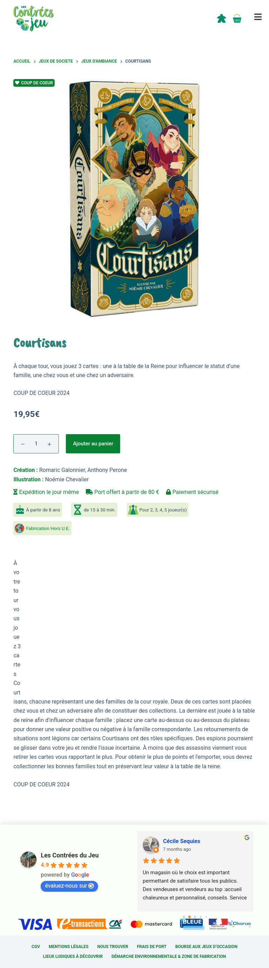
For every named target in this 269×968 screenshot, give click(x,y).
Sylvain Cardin (181, 841)
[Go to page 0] (183, 917)
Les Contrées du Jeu (69, 855)
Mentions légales (69, 946)
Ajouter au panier (93, 443)
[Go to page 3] (200, 917)
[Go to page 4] (206, 917)
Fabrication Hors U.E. (48, 528)
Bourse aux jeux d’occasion (206, 946)
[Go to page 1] (189, 917)
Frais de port (152, 946)
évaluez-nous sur (69, 885)
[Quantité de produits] (36, 443)
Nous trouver (112, 946)
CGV (36, 946)
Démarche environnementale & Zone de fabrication (168, 956)
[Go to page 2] (195, 917)
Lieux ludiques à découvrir (73, 956)
